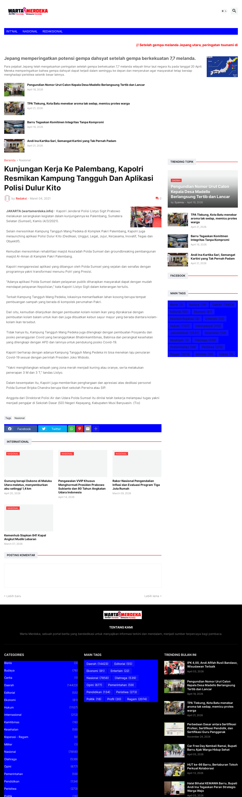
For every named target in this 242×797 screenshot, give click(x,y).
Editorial (179, 312)
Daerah (223, 305)
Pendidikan (41, 781)
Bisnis (176, 305)
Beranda (10, 160)
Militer (41, 744)
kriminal (204, 354)
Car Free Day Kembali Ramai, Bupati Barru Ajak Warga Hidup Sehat (212, 747)
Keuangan (179, 340)
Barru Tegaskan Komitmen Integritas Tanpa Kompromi (65, 122)
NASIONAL (30, 31)
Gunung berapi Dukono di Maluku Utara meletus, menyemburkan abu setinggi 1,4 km (28, 484)
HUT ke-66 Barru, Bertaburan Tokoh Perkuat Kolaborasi (212, 766)
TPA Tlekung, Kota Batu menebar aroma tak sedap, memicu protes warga (78, 103)
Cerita (41, 678)
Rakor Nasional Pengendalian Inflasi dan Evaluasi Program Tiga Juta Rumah (136, 484)
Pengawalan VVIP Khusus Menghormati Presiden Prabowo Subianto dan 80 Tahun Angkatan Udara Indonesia (82, 486)
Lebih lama (151, 596)
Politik (94, 699)
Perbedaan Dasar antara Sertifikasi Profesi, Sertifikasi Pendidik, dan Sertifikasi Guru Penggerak (211, 727)
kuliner (226, 354)
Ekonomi (203, 312)
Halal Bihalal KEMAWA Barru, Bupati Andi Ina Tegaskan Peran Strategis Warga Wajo (212, 786)
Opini (41, 766)
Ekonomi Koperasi (184, 319)
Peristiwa (212, 347)
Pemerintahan (183, 347)
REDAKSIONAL (53, 31)
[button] (224, 11)
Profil (114, 699)
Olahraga (205, 340)
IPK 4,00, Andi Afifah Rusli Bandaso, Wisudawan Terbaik (212, 664)
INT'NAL (12, 31)
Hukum (179, 326)
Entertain (214, 319)
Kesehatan (215, 333)
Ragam (180, 354)
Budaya (197, 305)
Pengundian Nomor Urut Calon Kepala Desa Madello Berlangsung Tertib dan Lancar (86, 84)
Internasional (208, 326)
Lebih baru (13, 596)
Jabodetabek (184, 333)
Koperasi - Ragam (41, 737)
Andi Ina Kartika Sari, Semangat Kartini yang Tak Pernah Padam (71, 141)
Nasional (25, 160)
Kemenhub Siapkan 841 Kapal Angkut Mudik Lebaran (25, 537)
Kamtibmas (41, 722)
